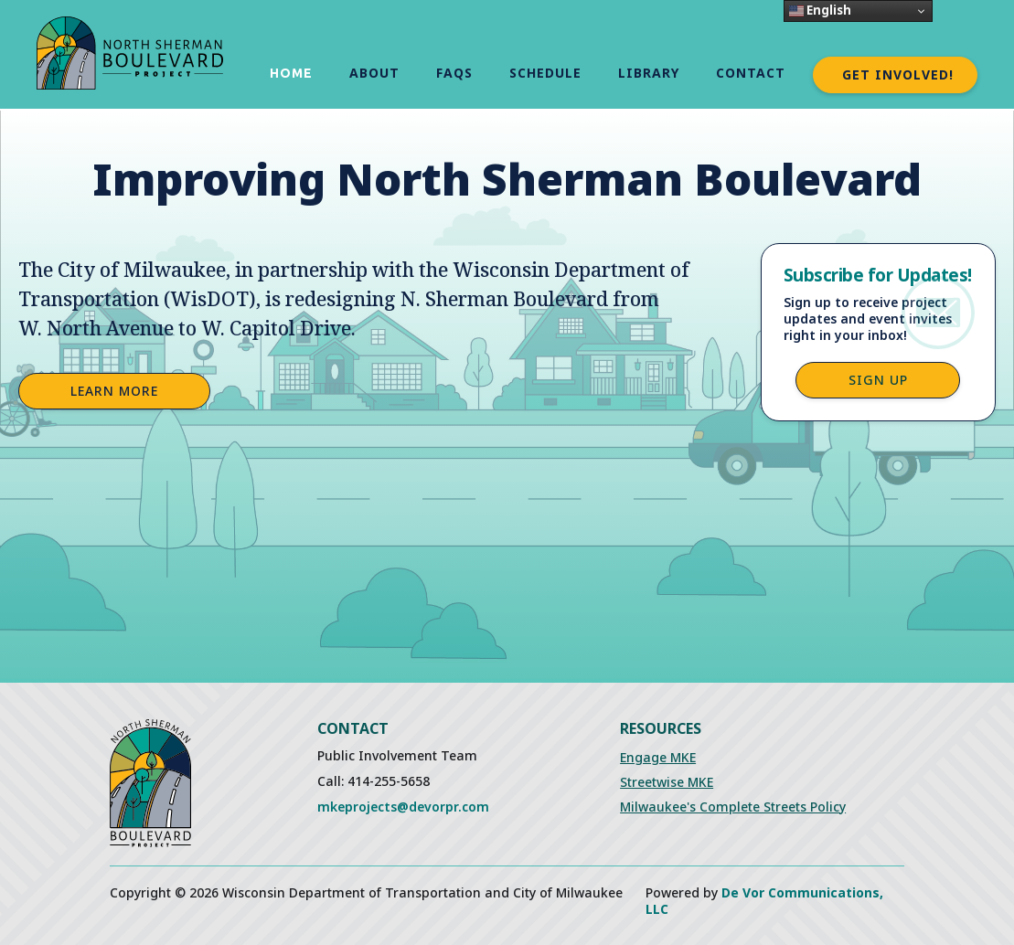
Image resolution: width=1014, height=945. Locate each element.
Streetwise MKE (666, 782)
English (820, 10)
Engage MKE (658, 757)
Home (291, 73)
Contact (750, 72)
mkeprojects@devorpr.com (403, 807)
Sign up (878, 379)
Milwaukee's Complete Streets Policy (733, 806)
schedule (545, 72)
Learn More (114, 390)
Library (648, 72)
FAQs (454, 72)
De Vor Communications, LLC (764, 901)
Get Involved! (898, 74)
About (374, 72)
